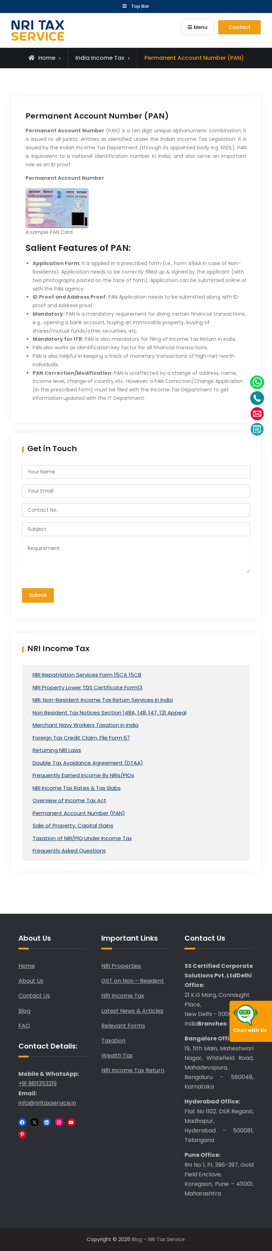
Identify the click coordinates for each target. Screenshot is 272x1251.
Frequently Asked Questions (69, 851)
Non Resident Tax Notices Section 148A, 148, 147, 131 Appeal (109, 712)
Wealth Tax (117, 1055)
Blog (24, 1011)
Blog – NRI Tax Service (158, 1239)
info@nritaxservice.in (47, 1103)
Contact (239, 27)
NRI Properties (121, 966)
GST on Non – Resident (132, 981)
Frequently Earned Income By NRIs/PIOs (83, 775)
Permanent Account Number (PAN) (79, 813)
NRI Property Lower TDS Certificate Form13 (87, 687)
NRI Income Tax (122, 996)
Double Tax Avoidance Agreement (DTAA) (88, 763)
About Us (31, 981)
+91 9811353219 (37, 1084)
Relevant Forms (123, 1026)
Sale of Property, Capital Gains (73, 826)
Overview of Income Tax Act (69, 800)
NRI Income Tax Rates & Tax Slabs (77, 788)
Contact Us (34, 996)
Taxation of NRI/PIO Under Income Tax (82, 838)
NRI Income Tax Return (132, 1071)
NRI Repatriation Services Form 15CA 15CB (87, 675)
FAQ (24, 1026)
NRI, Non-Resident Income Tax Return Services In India (103, 700)
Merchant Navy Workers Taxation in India (85, 725)
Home (26, 966)
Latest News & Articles (132, 1011)
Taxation (113, 1041)
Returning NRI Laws (57, 750)
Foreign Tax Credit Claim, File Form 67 (81, 737)
